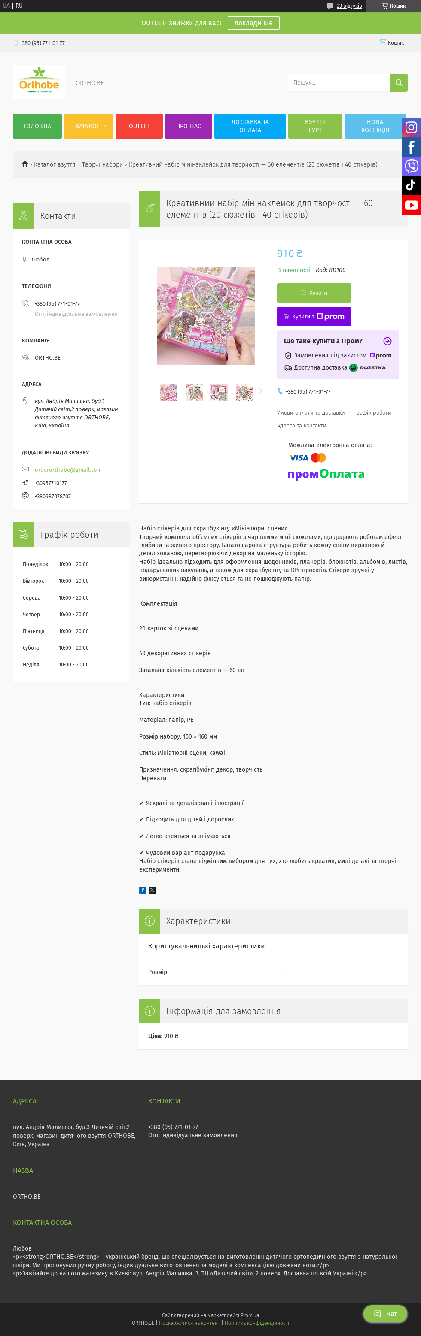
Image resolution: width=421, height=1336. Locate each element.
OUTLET (139, 126)
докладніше (254, 23)
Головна (37, 126)
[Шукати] (399, 83)
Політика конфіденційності (257, 1323)
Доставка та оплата (250, 126)
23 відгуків (349, 6)
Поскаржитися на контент (189, 1323)
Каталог (88, 126)
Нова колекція (375, 126)
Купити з (318, 317)
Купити (318, 293)
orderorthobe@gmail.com (68, 470)
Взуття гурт (315, 126)
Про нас (188, 126)
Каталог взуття (55, 164)
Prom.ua (250, 1315)
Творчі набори (102, 164)
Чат (385, 1314)
